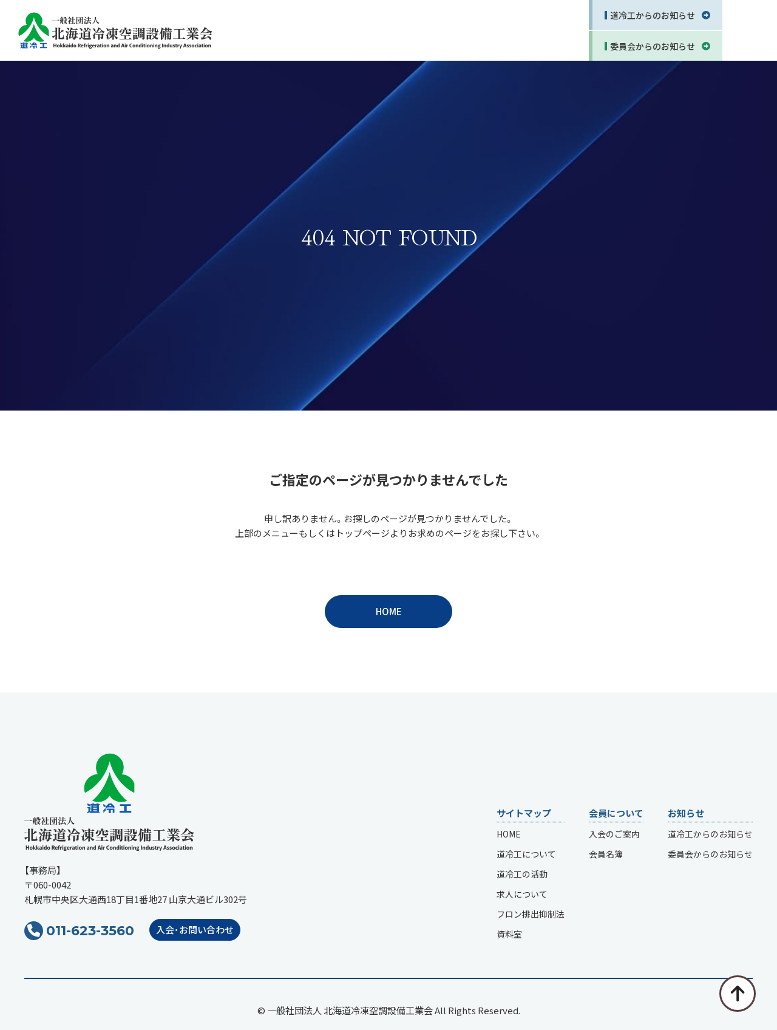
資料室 (509, 935)
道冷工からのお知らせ (710, 834)
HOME (389, 611)
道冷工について (526, 854)
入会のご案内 (614, 834)
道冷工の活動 (522, 874)
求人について (522, 894)
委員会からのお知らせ (710, 854)
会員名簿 (606, 854)
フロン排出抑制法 (531, 915)
